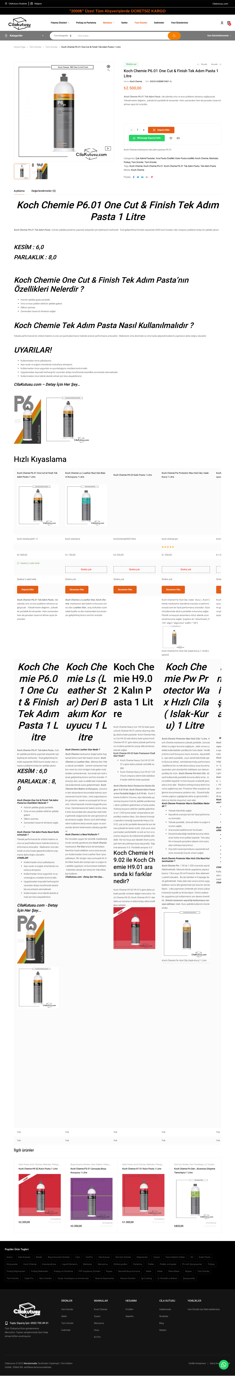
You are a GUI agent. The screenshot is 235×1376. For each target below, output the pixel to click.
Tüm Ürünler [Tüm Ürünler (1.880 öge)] (203, 1319)
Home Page (19, 47)
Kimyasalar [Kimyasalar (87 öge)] (12, 1312)
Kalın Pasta (24, 1212)
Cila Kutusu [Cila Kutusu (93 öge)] (104, 1305)
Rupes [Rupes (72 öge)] (109, 1319)
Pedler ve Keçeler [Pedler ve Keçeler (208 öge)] (168, 1312)
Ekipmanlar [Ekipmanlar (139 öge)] (142, 1305)
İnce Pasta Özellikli (165, 158)
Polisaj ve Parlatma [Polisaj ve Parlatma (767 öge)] (63, 1319)
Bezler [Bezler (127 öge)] (39, 1305)
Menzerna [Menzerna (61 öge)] (103, 1312)
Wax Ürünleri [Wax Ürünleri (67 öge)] (45, 1326)
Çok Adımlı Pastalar (145, 158)
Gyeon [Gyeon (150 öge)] (157, 1305)
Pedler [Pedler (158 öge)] (151, 1312)
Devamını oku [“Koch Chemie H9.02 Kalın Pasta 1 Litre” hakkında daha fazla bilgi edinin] (125, 637)
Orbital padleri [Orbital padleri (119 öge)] (120, 1312)
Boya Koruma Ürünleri (80, 1212)
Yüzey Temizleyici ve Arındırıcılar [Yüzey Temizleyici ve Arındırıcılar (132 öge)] (73, 1326)
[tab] (19, 190)
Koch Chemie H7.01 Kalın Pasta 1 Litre (141, 1217)
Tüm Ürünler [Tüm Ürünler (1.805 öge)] (13, 1326)
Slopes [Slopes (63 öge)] (188, 1319)
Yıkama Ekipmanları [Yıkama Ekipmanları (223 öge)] (104, 1326)
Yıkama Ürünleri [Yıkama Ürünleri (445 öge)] (128, 1326)
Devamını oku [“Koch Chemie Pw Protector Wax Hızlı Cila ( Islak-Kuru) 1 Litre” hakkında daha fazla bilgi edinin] (173, 637)
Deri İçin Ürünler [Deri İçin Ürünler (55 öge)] (123, 1305)
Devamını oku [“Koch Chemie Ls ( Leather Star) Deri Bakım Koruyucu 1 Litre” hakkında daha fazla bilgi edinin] (77, 637)
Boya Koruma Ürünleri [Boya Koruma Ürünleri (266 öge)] (59, 1305)
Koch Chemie (136, 81)
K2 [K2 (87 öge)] (192, 1305)
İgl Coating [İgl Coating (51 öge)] (146, 1326)
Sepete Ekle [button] (28, 637)
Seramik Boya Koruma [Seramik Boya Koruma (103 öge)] (129, 1319)
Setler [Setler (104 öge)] (148, 1319)
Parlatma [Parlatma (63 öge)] (137, 1312)
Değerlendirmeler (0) (44, 191)
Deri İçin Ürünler (181, 1212)
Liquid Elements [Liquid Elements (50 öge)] (69, 1312)
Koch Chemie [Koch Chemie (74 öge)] (29, 1312)
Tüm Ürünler (35, 47)
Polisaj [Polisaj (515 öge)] (211, 1312)
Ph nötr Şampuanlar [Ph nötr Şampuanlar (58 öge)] (192, 1312)
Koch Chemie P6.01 (153, 166)
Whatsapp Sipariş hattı (149, 138)
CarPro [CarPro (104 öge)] (89, 1305)
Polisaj (127, 162)
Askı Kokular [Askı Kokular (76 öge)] (24, 1305)
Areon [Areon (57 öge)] (10, 1305)
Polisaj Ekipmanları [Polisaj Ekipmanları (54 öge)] (16, 1319)
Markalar (213, 158)
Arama (174, 36)
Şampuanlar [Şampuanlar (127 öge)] (189, 1326)
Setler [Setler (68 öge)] (160, 1319)
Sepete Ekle (163, 130)
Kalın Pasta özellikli (184, 158)
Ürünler (66, 1349)
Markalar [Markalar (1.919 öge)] (87, 1312)
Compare (178, 138)
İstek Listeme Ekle (171, 138)
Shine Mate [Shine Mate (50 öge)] (173, 1319)
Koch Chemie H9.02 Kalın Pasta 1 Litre (132, 475)
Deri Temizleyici (197, 1212)
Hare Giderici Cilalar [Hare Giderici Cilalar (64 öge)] (175, 1305)
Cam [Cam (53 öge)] (77, 1305)
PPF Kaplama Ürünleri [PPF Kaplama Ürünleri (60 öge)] (89, 1319)
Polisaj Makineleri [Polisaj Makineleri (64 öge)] (39, 1319)
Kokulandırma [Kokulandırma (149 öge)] (49, 1312)
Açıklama (19, 191)
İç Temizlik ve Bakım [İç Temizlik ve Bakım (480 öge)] (167, 1326)
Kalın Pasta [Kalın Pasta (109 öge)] (204, 1305)
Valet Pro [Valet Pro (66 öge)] (29, 1326)
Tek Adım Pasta (208, 166)
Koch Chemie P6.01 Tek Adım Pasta (181, 166)
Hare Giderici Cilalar (100, 1212)
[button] (108, 68)
